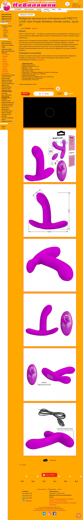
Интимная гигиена (6, 100)
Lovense (5, 29)
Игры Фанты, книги (6, 114)
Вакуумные (5, 56)
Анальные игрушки (6, 76)
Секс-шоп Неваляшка (45, 507)
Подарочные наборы (7, 49)
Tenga (4, 33)
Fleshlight (5, 35)
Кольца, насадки (6, 78)
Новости (4, 126)
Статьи (3, 128)
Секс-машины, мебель (7, 111)
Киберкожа (5, 63)
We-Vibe (5, 27)
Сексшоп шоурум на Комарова (57, 499)
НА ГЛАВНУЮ (18, 9)
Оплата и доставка (29, 9)
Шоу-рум (39, 9)
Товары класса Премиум (8, 45)
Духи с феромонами (6, 95)
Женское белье (5, 107)
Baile (36, 28)
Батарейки (4, 116)
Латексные (5, 66)
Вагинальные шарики (7, 81)
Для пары (4, 61)
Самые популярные (6, 41)
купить (47, 93)
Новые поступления (6, 43)
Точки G (4, 58)
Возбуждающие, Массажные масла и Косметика (6, 98)
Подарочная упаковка (7, 121)
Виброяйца (5, 70)
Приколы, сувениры (6, 112)
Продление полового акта (8, 102)
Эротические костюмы (7, 105)
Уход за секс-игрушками (7, 117)
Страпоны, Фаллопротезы (8, 83)
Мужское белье (5, 109)
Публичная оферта (61, 510)
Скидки (3, 47)
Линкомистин (40, 59)
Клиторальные (6, 54)
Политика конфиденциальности (40, 510)
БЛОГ (59, 9)
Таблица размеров (51, 489)
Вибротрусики (5, 73)
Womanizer (5, 30)
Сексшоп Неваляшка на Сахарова (58, 502)
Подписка (75, 1)
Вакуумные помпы (6, 88)
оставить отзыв (53, 460)
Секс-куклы (4, 93)
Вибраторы (4, 52)
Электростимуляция (6, 87)
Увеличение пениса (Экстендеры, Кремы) (7, 91)
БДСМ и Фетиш (5, 85)
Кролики (4, 59)
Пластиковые (5, 64)
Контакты (46, 9)
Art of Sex (5, 36)
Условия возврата (52, 510)
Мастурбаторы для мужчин (8, 75)
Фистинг (4, 119)
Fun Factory (5, 32)
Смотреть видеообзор (47, 88)
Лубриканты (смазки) (7, 80)
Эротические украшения (7, 104)
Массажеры (5, 71)
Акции (53, 9)
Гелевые (4, 68)
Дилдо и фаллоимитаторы (8, 51)
